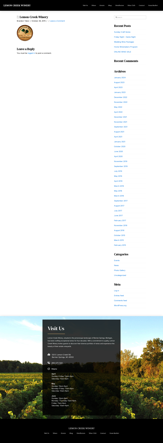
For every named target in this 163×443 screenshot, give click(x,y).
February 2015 (120, 245)
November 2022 (120, 102)
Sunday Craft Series (122, 32)
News (116, 265)
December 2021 (120, 117)
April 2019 (118, 181)
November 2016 (120, 225)
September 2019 (121, 166)
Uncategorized (120, 275)
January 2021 (119, 142)
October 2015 (119, 235)
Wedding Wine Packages (124, 42)
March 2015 (119, 240)
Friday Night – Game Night (125, 37)
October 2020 (119, 146)
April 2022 (118, 112)
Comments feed (120, 300)
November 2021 (120, 122)
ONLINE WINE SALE (122, 52)
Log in (116, 291)
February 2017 (120, 220)
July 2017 (118, 211)
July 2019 (118, 171)
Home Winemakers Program (125, 47)
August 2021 (119, 132)
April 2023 (118, 87)
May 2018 (118, 191)
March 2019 (119, 186)
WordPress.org (120, 305)
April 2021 (118, 137)
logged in (31, 53)
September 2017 (121, 201)
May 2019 (118, 176)
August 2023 (119, 82)
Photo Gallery (119, 270)
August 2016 (119, 230)
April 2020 (118, 156)
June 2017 (118, 215)
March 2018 (119, 196)
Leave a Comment (57, 21)
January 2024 (120, 77)
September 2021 (120, 127)
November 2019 (120, 161)
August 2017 (119, 206)
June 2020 (118, 151)
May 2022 (118, 107)
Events (117, 260)
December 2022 (120, 97)
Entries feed (119, 295)
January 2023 (119, 92)
